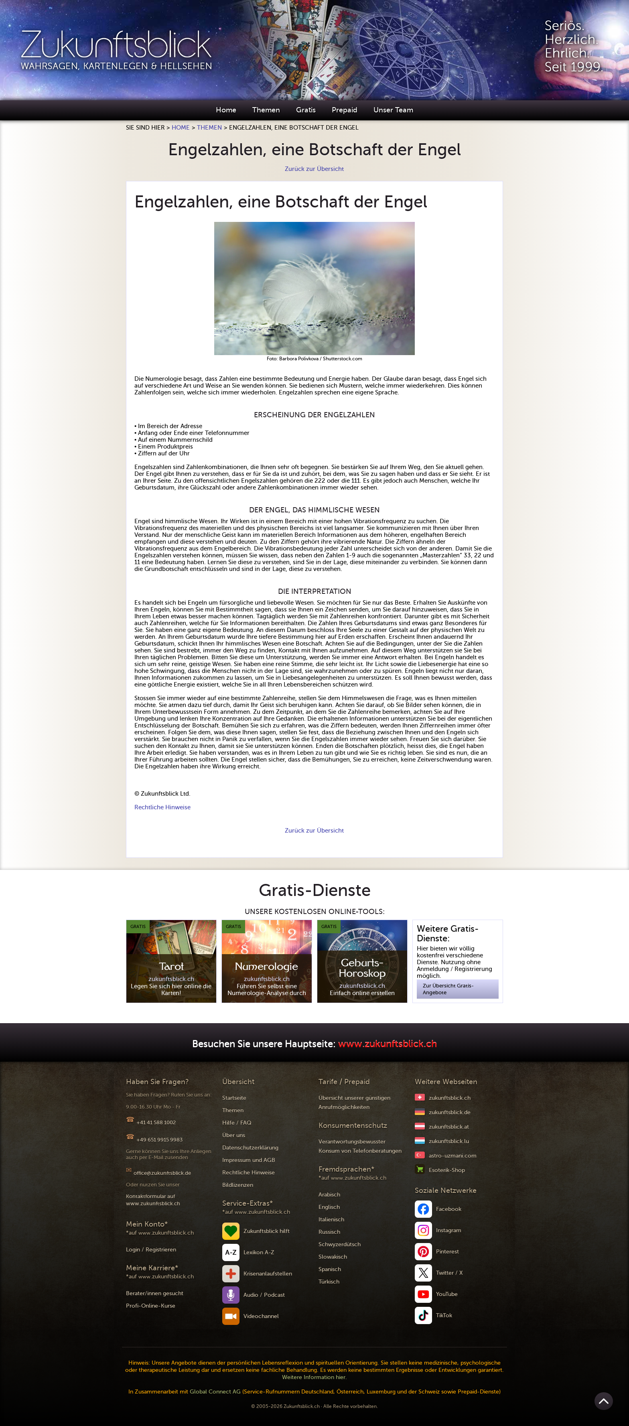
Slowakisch (333, 1257)
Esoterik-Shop (447, 1170)
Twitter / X (449, 1273)
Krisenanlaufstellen (267, 1274)
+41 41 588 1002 (156, 1122)
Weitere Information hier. (314, 1377)
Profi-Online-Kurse (150, 1306)
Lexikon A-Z (258, 1252)
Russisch (329, 1232)
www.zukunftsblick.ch (387, 1044)
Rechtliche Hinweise (162, 807)
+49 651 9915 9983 (159, 1140)
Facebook (448, 1209)
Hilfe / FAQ (237, 1123)
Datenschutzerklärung (250, 1148)
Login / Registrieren (151, 1250)
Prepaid (344, 110)
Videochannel (261, 1316)
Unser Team (393, 110)
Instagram (448, 1230)
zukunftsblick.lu (449, 1141)
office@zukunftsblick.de (162, 1173)
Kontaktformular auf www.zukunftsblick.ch (153, 1200)
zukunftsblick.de (450, 1112)
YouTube (447, 1294)
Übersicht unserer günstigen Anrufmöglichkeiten (354, 1102)
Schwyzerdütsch (340, 1244)
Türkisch (329, 1282)
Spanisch (330, 1269)
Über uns (233, 1135)
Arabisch (329, 1195)
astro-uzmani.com (453, 1156)
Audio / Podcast (264, 1295)
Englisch (329, 1207)
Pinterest (447, 1252)
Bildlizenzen (237, 1185)
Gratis (306, 110)
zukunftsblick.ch (450, 1098)
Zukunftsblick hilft (266, 1231)
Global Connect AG (215, 1392)
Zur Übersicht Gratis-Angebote (448, 989)
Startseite (234, 1098)
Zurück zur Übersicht (314, 169)
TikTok (444, 1315)
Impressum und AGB (248, 1160)
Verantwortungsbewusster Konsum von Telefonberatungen (360, 1146)
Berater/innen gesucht (154, 1293)
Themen (266, 110)
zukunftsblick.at (449, 1127)
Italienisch (331, 1220)
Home (226, 110)
